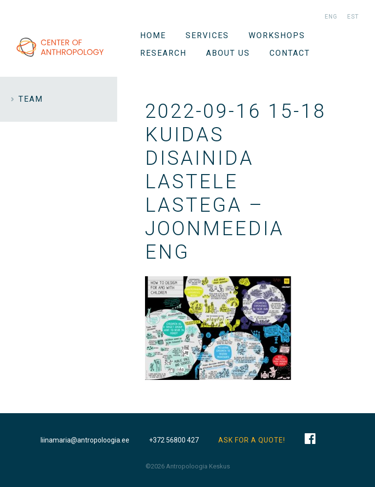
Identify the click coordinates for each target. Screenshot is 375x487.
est (353, 16)
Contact (290, 53)
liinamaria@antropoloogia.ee (85, 440)
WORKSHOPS (277, 35)
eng (331, 16)
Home (153, 35)
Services (207, 35)
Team (31, 99)
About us (228, 53)
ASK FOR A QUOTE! (251, 440)
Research (163, 53)
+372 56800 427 (174, 440)
